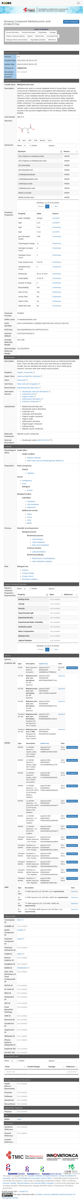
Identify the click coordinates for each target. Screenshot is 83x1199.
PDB (35, 140)
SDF (29, 140)
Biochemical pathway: (35, 555)
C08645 (21, 930)
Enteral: (25, 469)
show (19, 1119)
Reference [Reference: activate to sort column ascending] (68, 594)
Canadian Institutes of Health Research (42, 1176)
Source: (20, 477)
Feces (29, 517)
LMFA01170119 (44, 440)
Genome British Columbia (44, 1183)
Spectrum (61, 676)
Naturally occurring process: (28, 528)
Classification (42, 32)
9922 (20, 920)
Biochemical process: (35, 536)
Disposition (9, 466)
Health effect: (22, 450)
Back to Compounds (71, 22)
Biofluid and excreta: (30, 510)
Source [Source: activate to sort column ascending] (66, 151)
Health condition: (28, 454)
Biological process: (29, 532)
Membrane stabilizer (30, 579)
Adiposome (31, 507)
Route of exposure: (24, 466)
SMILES (42, 140)
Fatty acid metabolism (40, 545)
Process (7, 528)
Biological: (26, 487)
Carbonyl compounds (31, 401)
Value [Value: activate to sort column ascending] (51, 594)
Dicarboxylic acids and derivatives (36, 392)
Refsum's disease (34, 458)
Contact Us (23, 1191)
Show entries (27, 145)
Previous (41, 206)
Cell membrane (33, 504)
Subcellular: (26, 498)
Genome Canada (9, 1183)
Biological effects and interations (17, 40)
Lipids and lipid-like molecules (29, 376)
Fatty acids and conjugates (28, 384)
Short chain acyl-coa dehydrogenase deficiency (45, 461)
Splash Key (43, 664)
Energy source (27, 576)
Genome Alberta (23, 1183)
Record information (12, 32)
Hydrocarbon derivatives (32, 399)
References (52, 40)
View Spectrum (72, 668)
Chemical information (28, 32)
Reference (70, 1067)
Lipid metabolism (38, 542)
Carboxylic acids (29, 394)
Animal (29, 490)
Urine (29, 520)
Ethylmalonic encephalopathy (43, 558)
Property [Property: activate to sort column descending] (21, 594)
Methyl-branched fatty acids (29, 388)
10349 (20, 939)
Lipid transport (37, 539)
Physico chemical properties (15, 36)
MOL (24, 140)
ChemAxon (57, 227)
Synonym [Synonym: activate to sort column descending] (22, 151)
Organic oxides (29, 396)
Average (51, 1067)
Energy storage (28, 573)
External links (39, 36)
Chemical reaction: (34, 548)
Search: (63, 146)
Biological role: (22, 566)
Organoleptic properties (38, 40)
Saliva (29, 514)
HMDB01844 (23, 968)
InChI (49, 140)
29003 (20, 954)
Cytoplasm (31, 501)
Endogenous (27, 481)
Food (24, 484)
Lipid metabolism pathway (42, 561)
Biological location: (24, 494)
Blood (29, 523)
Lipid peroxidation (39, 552)
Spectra (29, 36)
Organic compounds (26, 372)
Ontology (53, 32)
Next (56, 206)
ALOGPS (56, 218)
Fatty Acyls (22, 380)
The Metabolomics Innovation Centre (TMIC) (34, 1178)
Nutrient (25, 570)
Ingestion (30, 473)
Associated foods (52, 36)
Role (6, 566)
